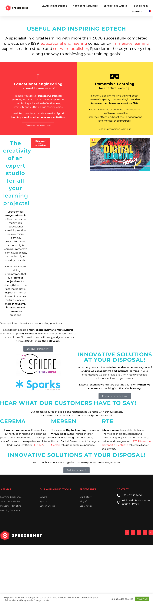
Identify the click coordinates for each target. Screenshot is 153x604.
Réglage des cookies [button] (121, 599)
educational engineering (64, 43)
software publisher (70, 48)
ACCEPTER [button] (142, 599)
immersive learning (131, 43)
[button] (120, 154)
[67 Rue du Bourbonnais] (118, 502)
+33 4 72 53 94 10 (132, 495)
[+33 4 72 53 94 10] (118, 495)
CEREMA (38, 445)
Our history (141, 6)
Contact (137, 11)
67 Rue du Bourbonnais (136, 500)
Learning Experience (54, 6)
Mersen (55, 445)
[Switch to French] (150, 11)
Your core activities (85, 6)
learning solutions (116, 6)
